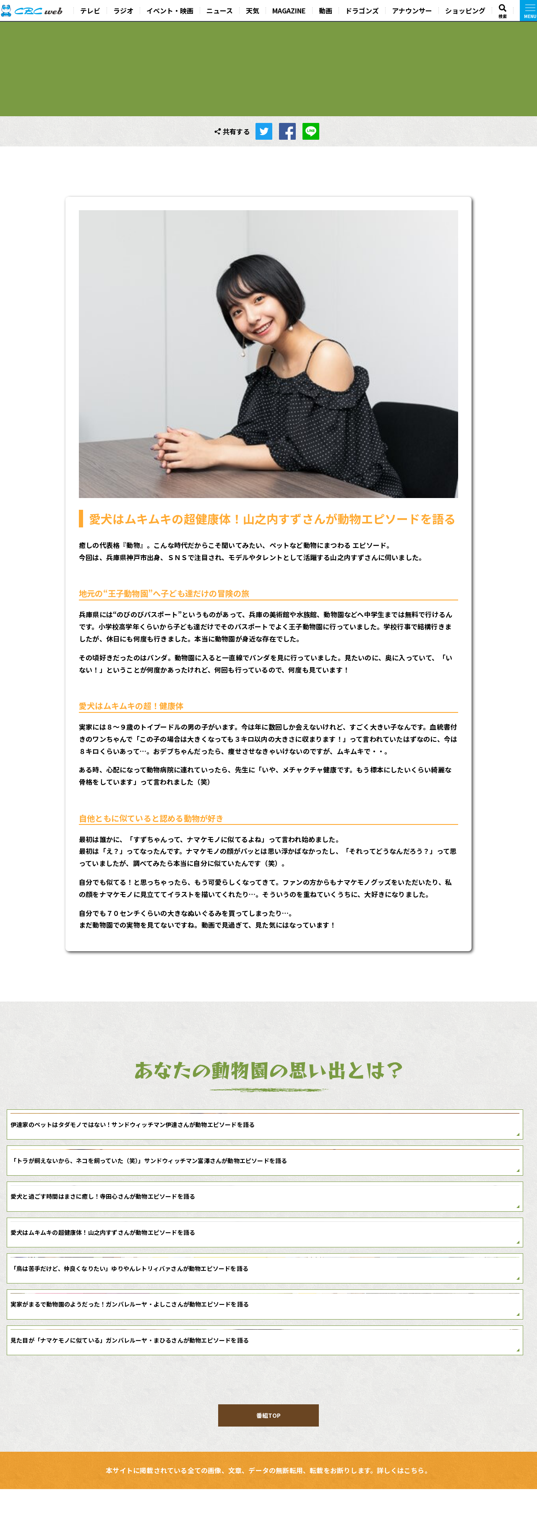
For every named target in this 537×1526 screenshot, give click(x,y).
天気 (252, 10)
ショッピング (465, 10)
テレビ (90, 10)
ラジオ (123, 10)
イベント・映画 (169, 10)
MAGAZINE (289, 10)
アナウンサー (412, 10)
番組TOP (440, 90)
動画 (325, 10)
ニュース (219, 10)
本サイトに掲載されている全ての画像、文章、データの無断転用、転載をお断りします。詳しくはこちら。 (268, 1507)
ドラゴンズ (362, 10)
